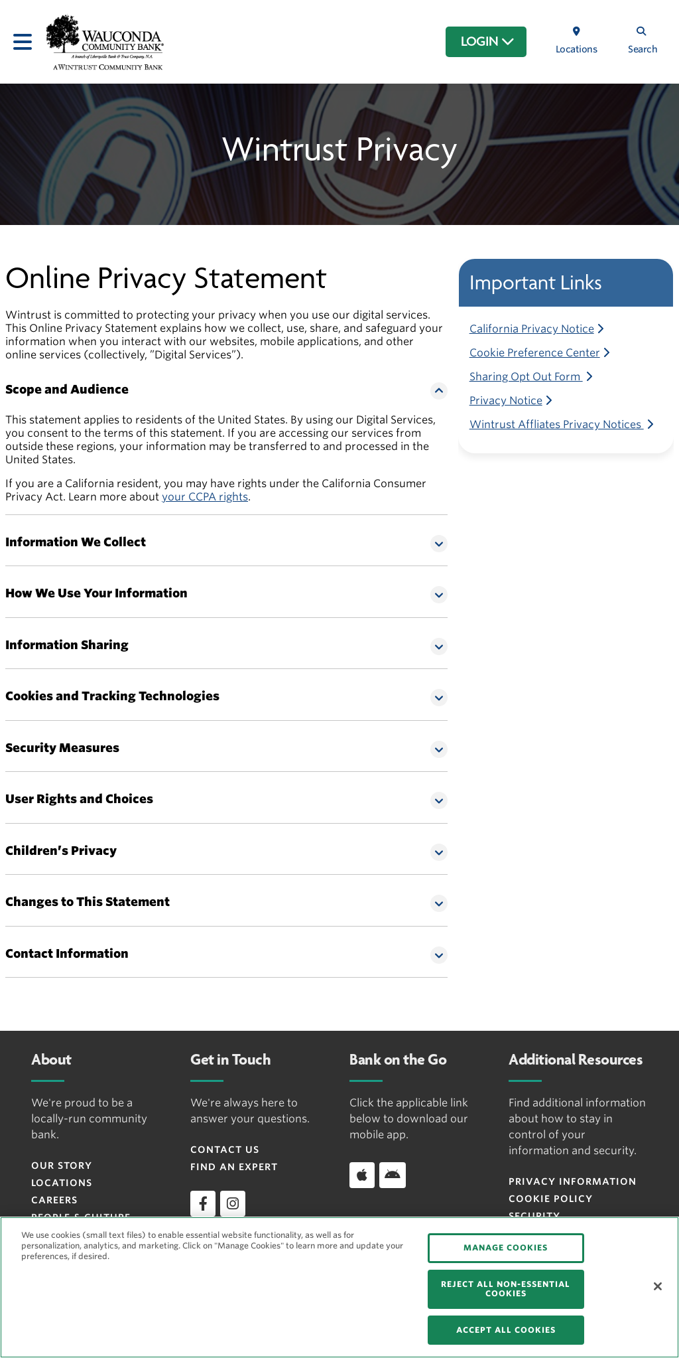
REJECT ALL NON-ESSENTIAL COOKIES (505, 1288)
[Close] (657, 1286)
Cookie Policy (551, 1198)
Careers (54, 1200)
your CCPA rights (205, 496)
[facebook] (203, 1203)
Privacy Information (573, 1181)
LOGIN (488, 42)
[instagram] (232, 1203)
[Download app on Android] (392, 1174)
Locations (61, 1182)
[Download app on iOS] (362, 1174)
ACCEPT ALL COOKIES (506, 1330)
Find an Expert (234, 1167)
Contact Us (224, 1149)
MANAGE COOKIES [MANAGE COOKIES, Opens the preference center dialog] (505, 1247)
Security (534, 1216)
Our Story (61, 1165)
